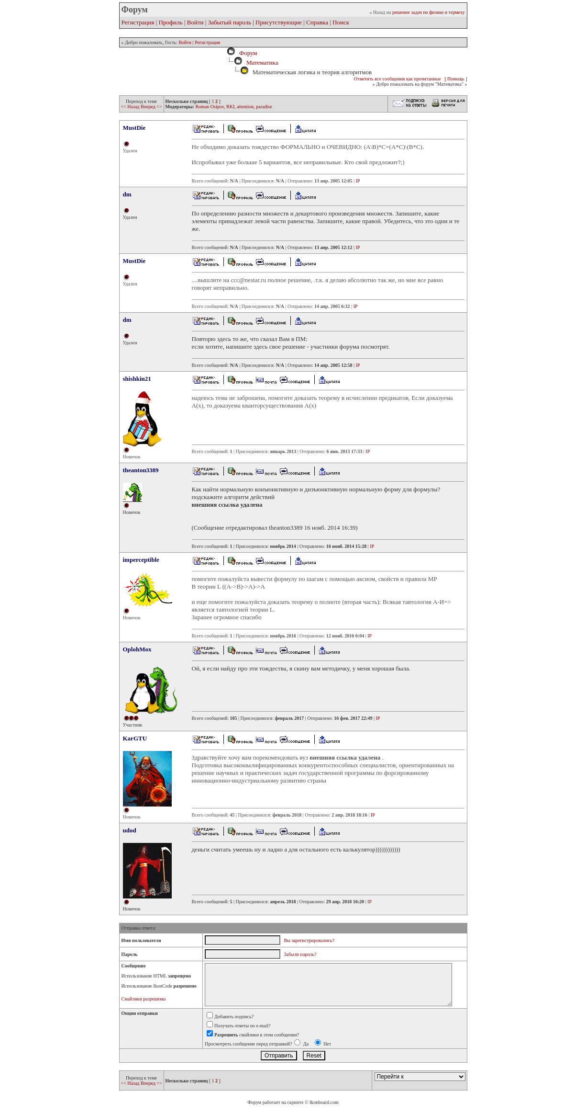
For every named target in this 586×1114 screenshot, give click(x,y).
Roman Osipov (209, 106)
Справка (317, 22)
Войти (195, 22)
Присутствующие (278, 22)
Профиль (171, 22)
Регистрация (138, 22)
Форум (246, 53)
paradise (264, 106)
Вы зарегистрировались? (309, 940)
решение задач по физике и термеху (428, 12)
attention (245, 106)
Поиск (340, 22)
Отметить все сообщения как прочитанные (397, 78)
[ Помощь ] (455, 78)
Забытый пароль (229, 22)
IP (358, 180)
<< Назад (131, 106)
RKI (230, 106)
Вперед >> (151, 106)
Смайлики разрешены (144, 998)
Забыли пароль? (300, 954)
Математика (262, 62)
